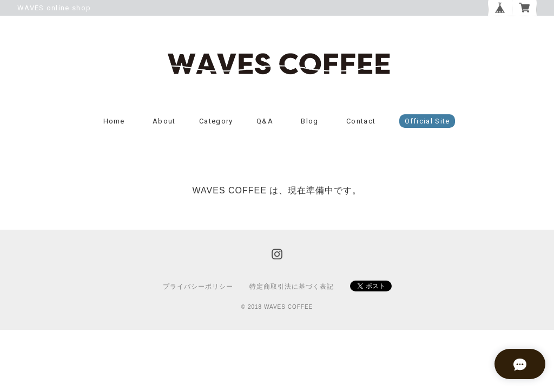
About (164, 125)
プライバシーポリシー (198, 290)
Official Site (427, 125)
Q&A (264, 125)
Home (114, 125)
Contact (360, 125)
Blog (309, 125)
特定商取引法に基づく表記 (291, 290)
